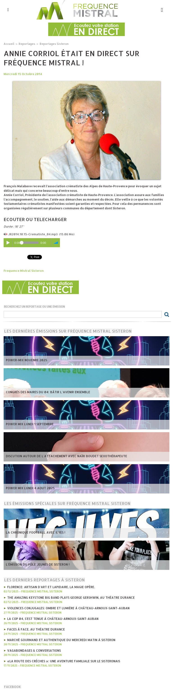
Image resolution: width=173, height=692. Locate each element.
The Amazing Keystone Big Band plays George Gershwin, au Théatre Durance (69, 597)
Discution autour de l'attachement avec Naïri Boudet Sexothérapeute (65, 456)
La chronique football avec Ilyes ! (34, 532)
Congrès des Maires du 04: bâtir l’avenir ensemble (46, 392)
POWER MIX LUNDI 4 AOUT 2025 (29, 488)
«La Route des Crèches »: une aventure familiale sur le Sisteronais (62, 659)
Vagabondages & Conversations (33, 649)
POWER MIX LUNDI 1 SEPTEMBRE (29, 424)
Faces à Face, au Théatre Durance (35, 628)
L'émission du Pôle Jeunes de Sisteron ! (37, 564)
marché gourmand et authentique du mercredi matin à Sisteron (60, 638)
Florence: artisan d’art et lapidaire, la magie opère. (50, 586)
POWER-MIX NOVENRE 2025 (26, 360)
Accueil (9, 43)
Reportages (26, 43)
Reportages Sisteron (51, 43)
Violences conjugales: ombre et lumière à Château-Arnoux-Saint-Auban (67, 607)
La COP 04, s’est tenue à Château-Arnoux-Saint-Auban (52, 617)
